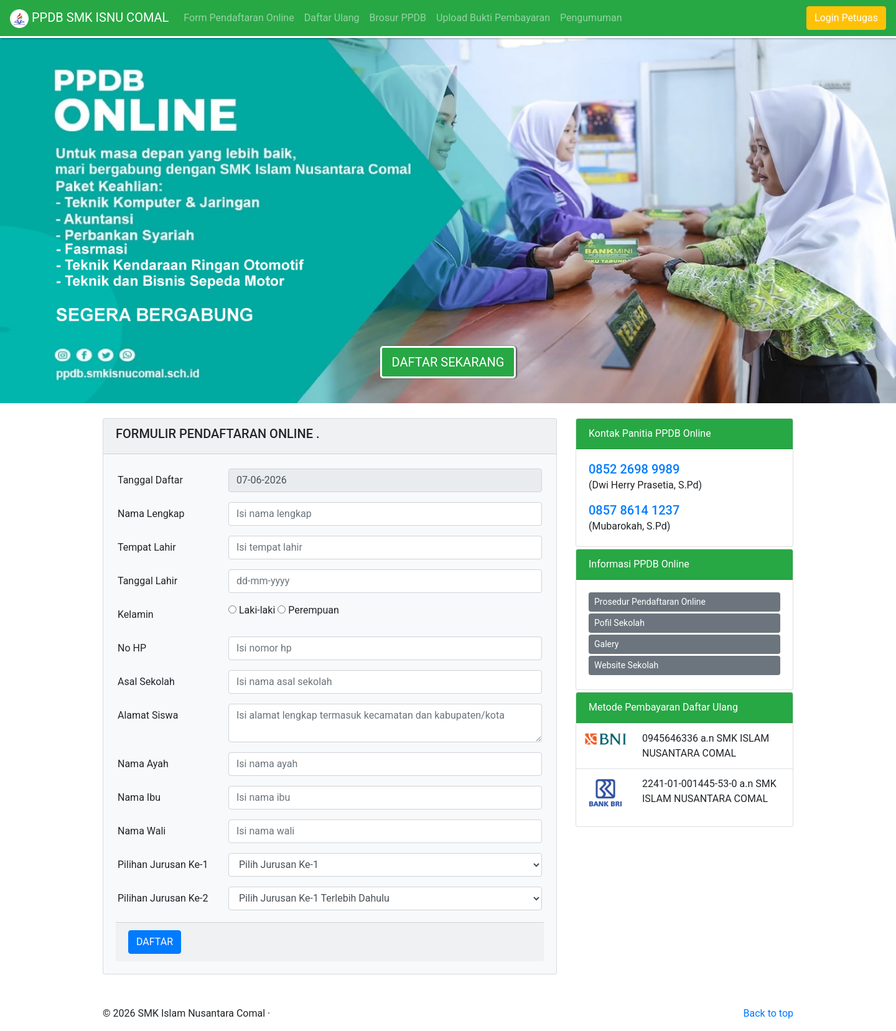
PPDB (89, 18)
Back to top (768, 1013)
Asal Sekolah (146, 682)
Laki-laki (251, 610)
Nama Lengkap (151, 514)
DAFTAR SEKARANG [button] (448, 362)
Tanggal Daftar (150, 480)
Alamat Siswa (148, 715)
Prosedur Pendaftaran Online (650, 602)
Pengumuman (591, 18)
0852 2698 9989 (634, 469)
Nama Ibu (139, 797)
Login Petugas (846, 18)
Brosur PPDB (398, 18)
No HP (132, 648)
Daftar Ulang (332, 18)
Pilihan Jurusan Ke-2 (163, 898)
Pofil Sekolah (619, 623)
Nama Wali (142, 831)
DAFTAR (154, 942)
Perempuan (308, 610)
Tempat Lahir (147, 547)
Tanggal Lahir (147, 581)
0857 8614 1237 (634, 510)
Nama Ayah (143, 764)
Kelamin (136, 614)
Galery (606, 644)
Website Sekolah (626, 665)
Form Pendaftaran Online (241, 17)
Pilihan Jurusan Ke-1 (163, 864)
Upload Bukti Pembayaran (493, 18)
